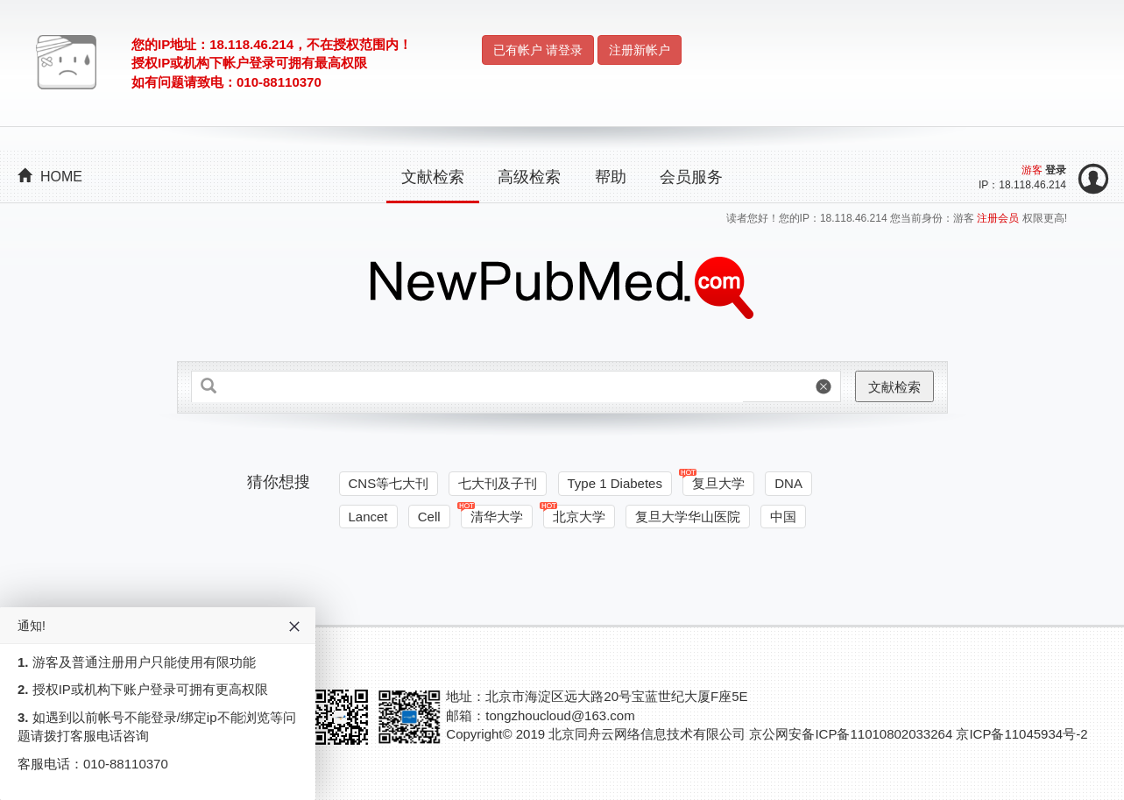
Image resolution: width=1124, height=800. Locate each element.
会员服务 (691, 177)
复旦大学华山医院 (687, 516)
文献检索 (432, 177)
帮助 (610, 177)
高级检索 (529, 177)
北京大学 (574, 514)
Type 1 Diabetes (615, 483)
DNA (788, 483)
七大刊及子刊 (497, 483)
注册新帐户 (639, 50)
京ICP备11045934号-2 (1021, 733)
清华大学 (492, 514)
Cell (429, 516)
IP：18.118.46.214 (1022, 185)
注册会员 (999, 218)
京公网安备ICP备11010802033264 (850, 733)
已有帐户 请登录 (538, 50)
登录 (1055, 170)
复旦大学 (713, 481)
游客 (1032, 170)
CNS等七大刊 (389, 483)
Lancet (368, 516)
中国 (783, 516)
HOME (50, 176)
